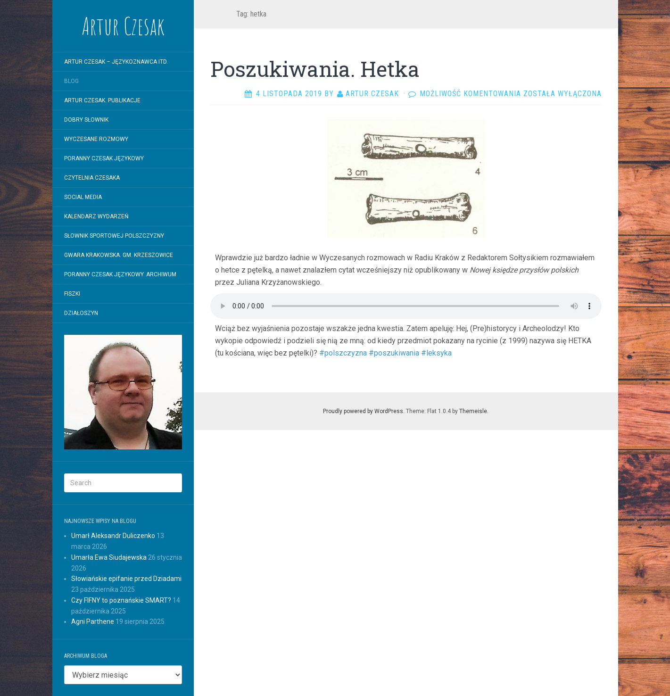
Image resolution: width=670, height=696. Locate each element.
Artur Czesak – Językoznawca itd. (116, 61)
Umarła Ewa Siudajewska (109, 557)
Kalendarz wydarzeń (96, 216)
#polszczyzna (343, 352)
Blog (71, 81)
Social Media (83, 197)
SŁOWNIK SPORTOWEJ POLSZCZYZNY (114, 235)
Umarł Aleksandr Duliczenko (113, 535)
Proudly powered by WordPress (363, 411)
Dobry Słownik (86, 119)
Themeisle (473, 411)
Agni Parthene (92, 621)
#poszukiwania (393, 352)
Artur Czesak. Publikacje (102, 100)
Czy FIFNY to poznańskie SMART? (121, 600)
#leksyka (435, 352)
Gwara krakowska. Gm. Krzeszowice (118, 255)
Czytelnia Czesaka (92, 177)
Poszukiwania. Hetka (315, 69)
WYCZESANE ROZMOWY (96, 139)
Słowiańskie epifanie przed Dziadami (126, 578)
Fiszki (72, 293)
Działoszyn (81, 313)
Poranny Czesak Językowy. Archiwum (120, 274)
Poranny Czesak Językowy (104, 158)
